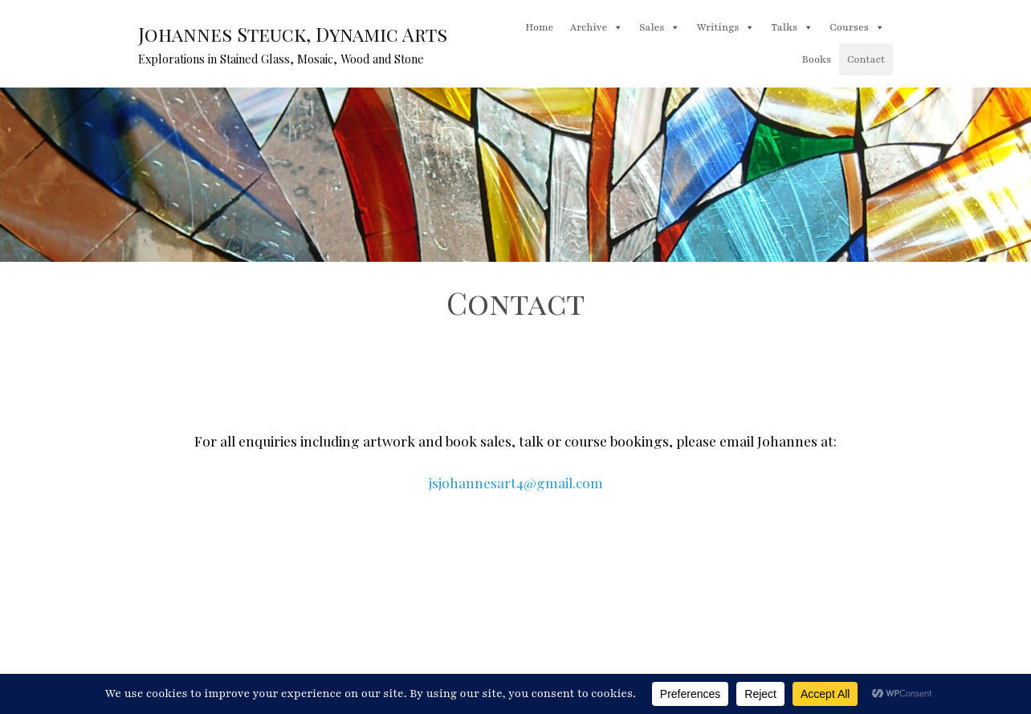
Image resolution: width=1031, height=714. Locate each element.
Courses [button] (857, 27)
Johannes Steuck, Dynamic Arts (292, 34)
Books (816, 59)
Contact (866, 59)
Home (539, 27)
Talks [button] (792, 27)
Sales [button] (659, 27)
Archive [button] (596, 27)
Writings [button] (725, 27)
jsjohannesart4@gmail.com (516, 482)
